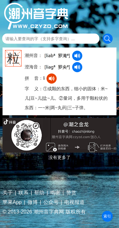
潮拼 (107, 216)
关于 (8, 192)
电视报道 (74, 202)
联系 (23, 192)
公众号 (51, 202)
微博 (33, 202)
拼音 (107, 216)
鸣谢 (55, 192)
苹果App (12, 202)
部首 (107, 216)
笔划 (107, 216)
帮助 (39, 192)
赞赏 (71, 192)
